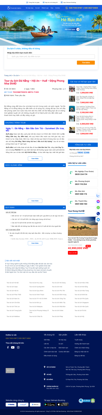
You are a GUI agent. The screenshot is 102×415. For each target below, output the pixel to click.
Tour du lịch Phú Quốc (82, 298)
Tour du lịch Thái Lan (13, 306)
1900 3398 (83, 152)
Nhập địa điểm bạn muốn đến (19, 53)
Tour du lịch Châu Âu (35, 316)
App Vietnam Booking (68, 2)
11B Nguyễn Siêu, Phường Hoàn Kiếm (77, 374)
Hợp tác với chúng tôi (50, 2)
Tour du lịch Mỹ (79, 316)
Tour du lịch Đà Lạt (35, 302)
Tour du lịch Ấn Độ (80, 310)
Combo (57, 8)
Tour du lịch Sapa (12, 286)
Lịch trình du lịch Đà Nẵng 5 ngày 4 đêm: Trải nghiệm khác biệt (27, 266)
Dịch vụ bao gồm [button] (35, 165)
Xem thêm (35, 158)
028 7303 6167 (73, 8)
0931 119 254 (81, 184)
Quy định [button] (35, 207)
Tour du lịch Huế (57, 286)
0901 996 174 (81, 194)
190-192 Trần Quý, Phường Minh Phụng (78, 369)
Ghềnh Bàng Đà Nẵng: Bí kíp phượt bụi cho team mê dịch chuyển (28, 270)
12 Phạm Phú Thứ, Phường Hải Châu (77, 379)
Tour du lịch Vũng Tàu (59, 298)
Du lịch (37, 8)
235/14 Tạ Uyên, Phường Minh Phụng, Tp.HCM (80, 386)
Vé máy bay (29, 8)
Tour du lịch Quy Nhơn (36, 290)
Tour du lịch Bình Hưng (59, 294)
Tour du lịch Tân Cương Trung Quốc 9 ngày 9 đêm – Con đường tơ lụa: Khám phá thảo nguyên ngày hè (82, 240)
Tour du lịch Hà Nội (13, 282)
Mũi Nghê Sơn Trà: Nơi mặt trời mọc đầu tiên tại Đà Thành (26, 272)
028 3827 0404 (91, 8)
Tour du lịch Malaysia (36, 306)
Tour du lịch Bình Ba (81, 294)
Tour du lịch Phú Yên (58, 290)
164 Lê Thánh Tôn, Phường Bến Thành (77, 367)
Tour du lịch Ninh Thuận (36, 294)
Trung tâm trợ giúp (32, 2)
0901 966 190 (81, 204)
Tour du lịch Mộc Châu (82, 282)
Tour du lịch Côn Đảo (13, 302)
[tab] (35, 123)
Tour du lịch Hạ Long (35, 282)
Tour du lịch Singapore (82, 302)
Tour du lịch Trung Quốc (14, 310)
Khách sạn (45, 8)
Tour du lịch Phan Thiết (14, 294)
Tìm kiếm (86, 63)
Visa (52, 8)
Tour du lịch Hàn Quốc (82, 306)
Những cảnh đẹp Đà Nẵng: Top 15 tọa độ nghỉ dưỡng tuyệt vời (27, 268)
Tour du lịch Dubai (57, 310)
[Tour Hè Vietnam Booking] (51, 28)
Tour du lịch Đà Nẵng (81, 286)
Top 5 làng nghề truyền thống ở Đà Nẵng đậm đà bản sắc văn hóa (28, 264)
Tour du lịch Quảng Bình (36, 286)
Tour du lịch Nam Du (13, 298)
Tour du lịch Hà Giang (59, 282)
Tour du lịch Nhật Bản (58, 306)
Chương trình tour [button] (35, 123)
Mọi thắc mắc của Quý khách (80, 149)
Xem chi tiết (73, 253)
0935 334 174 (81, 174)
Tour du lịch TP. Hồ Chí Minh (38, 298)
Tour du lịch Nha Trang (82, 290)
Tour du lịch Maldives (13, 316)
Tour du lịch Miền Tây (58, 302)
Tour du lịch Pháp (57, 316)
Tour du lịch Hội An (12, 290)
